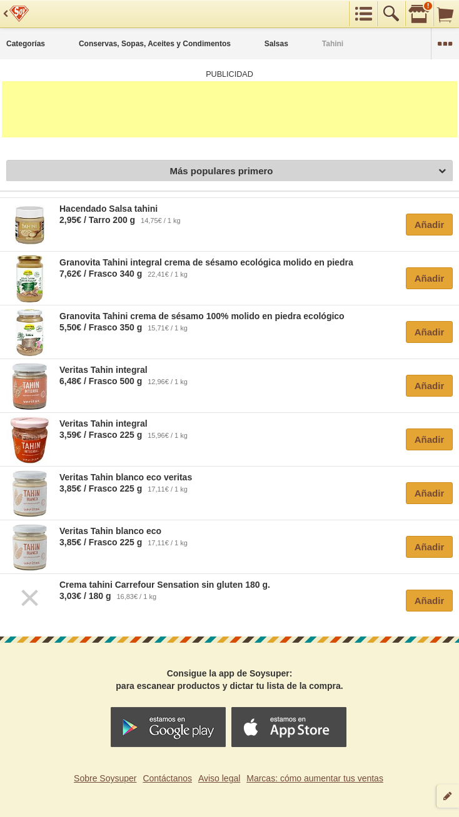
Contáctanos (167, 778)
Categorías (25, 43)
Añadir (430, 224)
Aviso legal (219, 778)
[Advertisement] (229, 109)
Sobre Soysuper (105, 778)
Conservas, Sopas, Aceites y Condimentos (155, 43)
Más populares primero (307, 171)
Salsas (276, 43)
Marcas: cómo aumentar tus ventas (314, 778)
